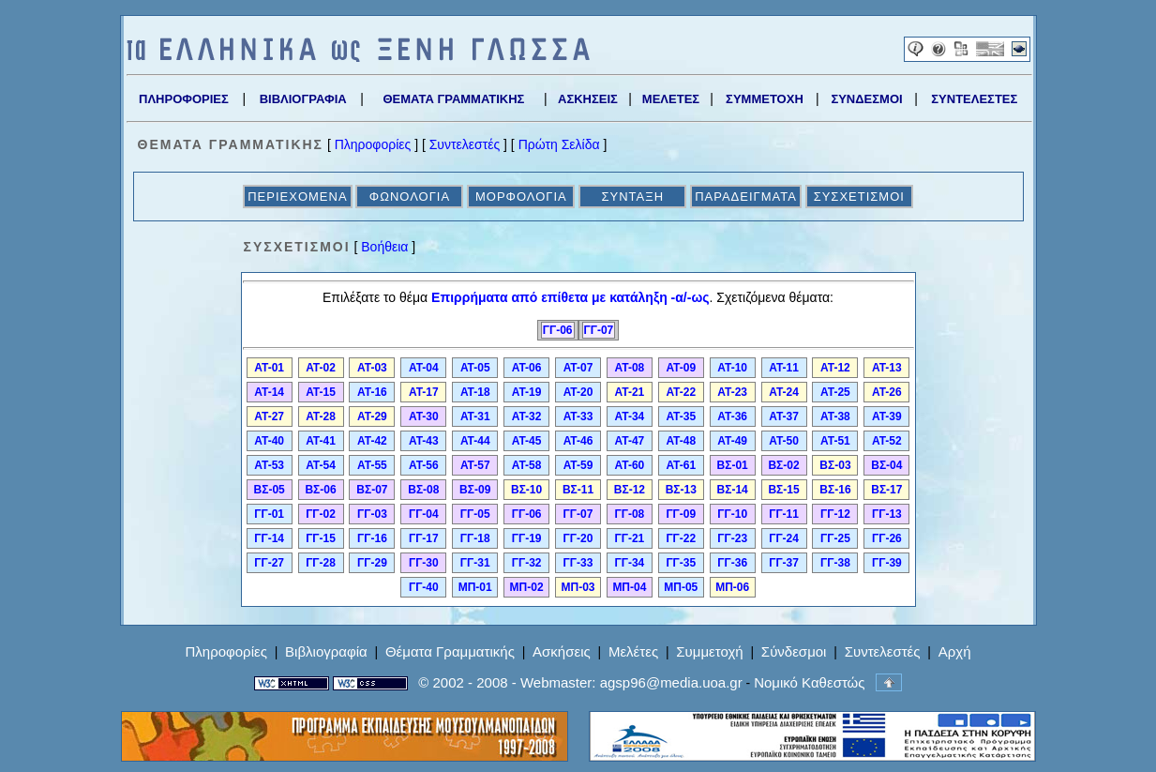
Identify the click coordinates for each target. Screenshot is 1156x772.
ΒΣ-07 (371, 489)
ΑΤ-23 (732, 392)
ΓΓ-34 (630, 562)
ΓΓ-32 (527, 562)
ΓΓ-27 (269, 562)
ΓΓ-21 (630, 538)
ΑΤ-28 (321, 416)
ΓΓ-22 (681, 538)
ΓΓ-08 (630, 514)
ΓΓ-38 (835, 562)
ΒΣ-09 (474, 489)
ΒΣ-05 (269, 489)
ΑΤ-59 (578, 465)
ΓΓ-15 (321, 538)
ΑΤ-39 (887, 416)
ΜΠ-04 (629, 587)
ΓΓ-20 (578, 538)
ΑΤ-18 (475, 392)
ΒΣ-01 (732, 465)
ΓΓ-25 (835, 538)
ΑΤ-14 (269, 392)
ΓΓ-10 (732, 514)
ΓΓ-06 (558, 330)
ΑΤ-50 (784, 440)
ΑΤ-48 (681, 440)
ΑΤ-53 (269, 465)
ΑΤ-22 (681, 392)
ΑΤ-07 (578, 367)
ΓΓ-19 (527, 538)
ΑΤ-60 (630, 465)
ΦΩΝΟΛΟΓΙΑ (409, 196)
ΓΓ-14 (269, 538)
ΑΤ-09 (681, 367)
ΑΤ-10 (732, 367)
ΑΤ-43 (424, 440)
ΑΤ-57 (475, 465)
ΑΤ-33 (578, 416)
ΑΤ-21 (630, 392)
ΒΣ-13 (681, 489)
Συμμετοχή (709, 651)
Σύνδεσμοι (794, 651)
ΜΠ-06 (732, 587)
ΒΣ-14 (732, 489)
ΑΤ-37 (784, 416)
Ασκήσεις (562, 651)
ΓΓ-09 (681, 514)
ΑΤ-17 (424, 392)
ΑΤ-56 (424, 465)
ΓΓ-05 (475, 514)
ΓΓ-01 (269, 514)
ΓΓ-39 (887, 562)
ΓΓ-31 (475, 562)
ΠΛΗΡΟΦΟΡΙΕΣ (184, 99)
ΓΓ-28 (321, 562)
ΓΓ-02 (321, 514)
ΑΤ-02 (321, 367)
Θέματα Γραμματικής (450, 651)
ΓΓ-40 (424, 587)
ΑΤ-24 (784, 392)
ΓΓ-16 (372, 538)
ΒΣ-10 (526, 489)
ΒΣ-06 (320, 489)
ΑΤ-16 (372, 392)
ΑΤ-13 (887, 367)
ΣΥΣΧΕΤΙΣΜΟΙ (859, 196)
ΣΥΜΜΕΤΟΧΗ (764, 99)
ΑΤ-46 (578, 440)
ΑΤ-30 (424, 416)
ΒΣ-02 (783, 465)
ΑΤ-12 (835, 367)
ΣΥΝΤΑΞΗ (632, 196)
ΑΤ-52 (887, 440)
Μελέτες (633, 651)
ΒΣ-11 (578, 489)
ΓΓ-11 (784, 514)
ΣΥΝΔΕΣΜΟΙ (866, 99)
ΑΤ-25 (835, 392)
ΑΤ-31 (475, 416)
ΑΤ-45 (527, 440)
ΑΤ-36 (732, 416)
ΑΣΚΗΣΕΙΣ (588, 99)
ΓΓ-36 (732, 562)
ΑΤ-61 (681, 465)
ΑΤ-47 (630, 440)
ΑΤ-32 (527, 416)
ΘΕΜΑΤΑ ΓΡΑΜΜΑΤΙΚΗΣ (453, 99)
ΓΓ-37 (784, 562)
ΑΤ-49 (732, 440)
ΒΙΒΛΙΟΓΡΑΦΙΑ (303, 99)
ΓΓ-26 (887, 538)
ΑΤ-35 (681, 416)
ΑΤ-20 (578, 392)
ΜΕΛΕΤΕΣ (670, 99)
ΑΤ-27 (269, 416)
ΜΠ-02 (527, 587)
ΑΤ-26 (887, 392)
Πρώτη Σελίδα (559, 144)
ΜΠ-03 (577, 587)
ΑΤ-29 (372, 416)
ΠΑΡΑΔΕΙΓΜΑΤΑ (746, 196)
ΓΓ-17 (424, 538)
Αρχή (954, 651)
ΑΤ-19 (527, 392)
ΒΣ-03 (834, 465)
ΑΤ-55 (372, 465)
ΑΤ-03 (372, 367)
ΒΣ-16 (834, 489)
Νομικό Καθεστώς (809, 682)
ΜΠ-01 (475, 587)
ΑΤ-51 (835, 440)
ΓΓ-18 (475, 538)
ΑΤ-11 (784, 367)
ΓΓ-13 (887, 514)
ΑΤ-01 (269, 367)
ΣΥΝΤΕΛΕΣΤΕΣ (974, 99)
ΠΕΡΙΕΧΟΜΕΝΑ (297, 196)
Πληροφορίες (373, 144)
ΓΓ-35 (681, 562)
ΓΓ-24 (784, 538)
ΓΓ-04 (424, 514)
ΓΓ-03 (372, 514)
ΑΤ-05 (475, 367)
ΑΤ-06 (527, 367)
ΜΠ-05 (681, 587)
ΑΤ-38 (835, 416)
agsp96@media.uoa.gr (671, 682)
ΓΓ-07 (599, 330)
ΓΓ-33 (578, 562)
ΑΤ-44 (475, 440)
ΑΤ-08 (630, 367)
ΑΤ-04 (424, 367)
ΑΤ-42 (372, 440)
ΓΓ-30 (424, 562)
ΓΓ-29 (372, 562)
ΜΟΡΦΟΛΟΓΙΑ (521, 196)
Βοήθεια (384, 246)
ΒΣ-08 (423, 489)
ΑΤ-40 (269, 440)
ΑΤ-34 (630, 416)
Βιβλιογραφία (326, 651)
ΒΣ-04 (886, 465)
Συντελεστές (464, 144)
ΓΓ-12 (835, 514)
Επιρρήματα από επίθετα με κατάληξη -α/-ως (570, 297)
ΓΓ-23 (732, 538)
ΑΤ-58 (527, 465)
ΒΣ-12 (629, 489)
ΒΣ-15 (783, 489)
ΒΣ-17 (886, 489)
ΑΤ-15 (321, 392)
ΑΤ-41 (321, 440)
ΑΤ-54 (321, 465)
